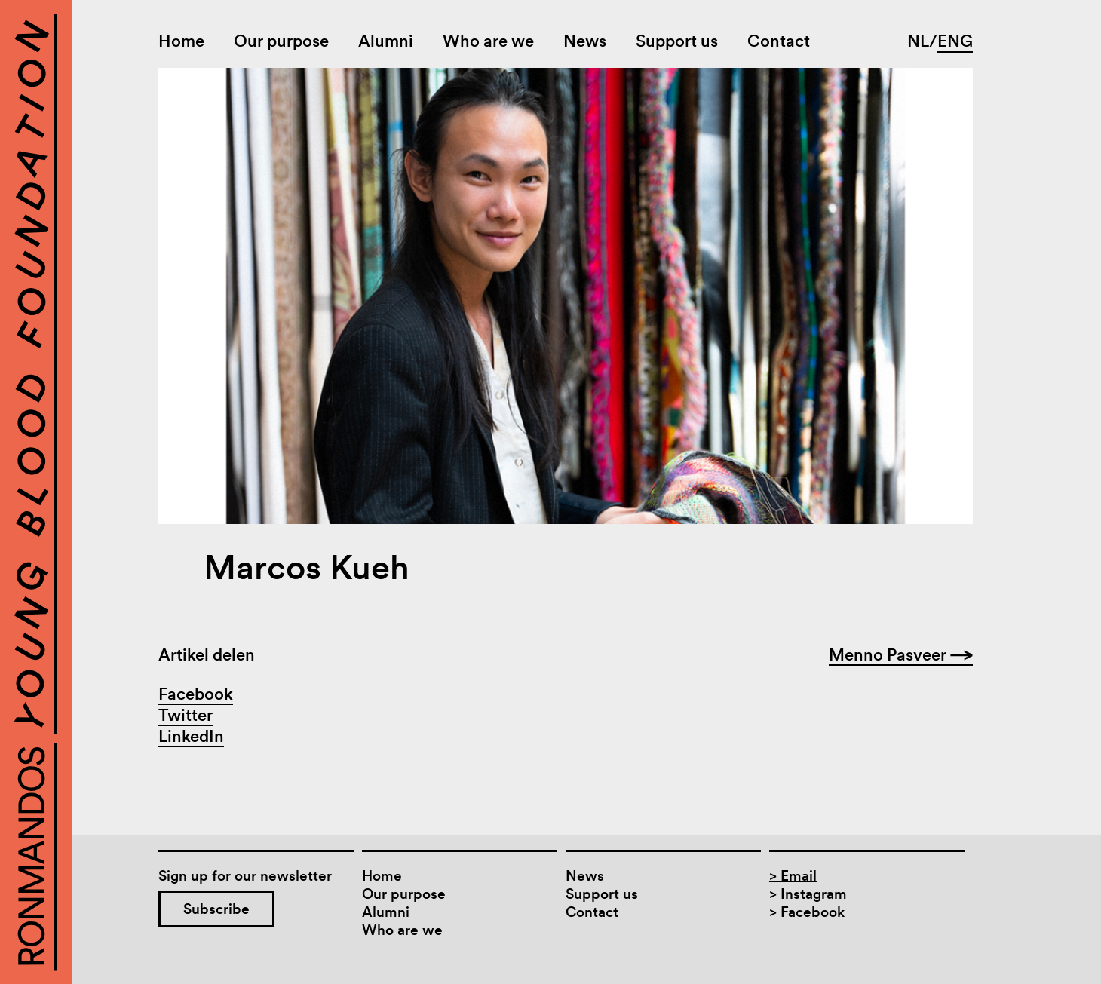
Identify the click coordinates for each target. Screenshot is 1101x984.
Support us (677, 41)
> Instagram (808, 894)
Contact (778, 41)
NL (918, 41)
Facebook (195, 694)
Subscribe (216, 909)
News (584, 41)
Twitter (185, 715)
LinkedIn (191, 736)
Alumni (385, 41)
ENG (955, 41)
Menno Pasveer (901, 654)
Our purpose (281, 41)
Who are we (488, 41)
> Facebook (807, 912)
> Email (793, 875)
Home (181, 41)
